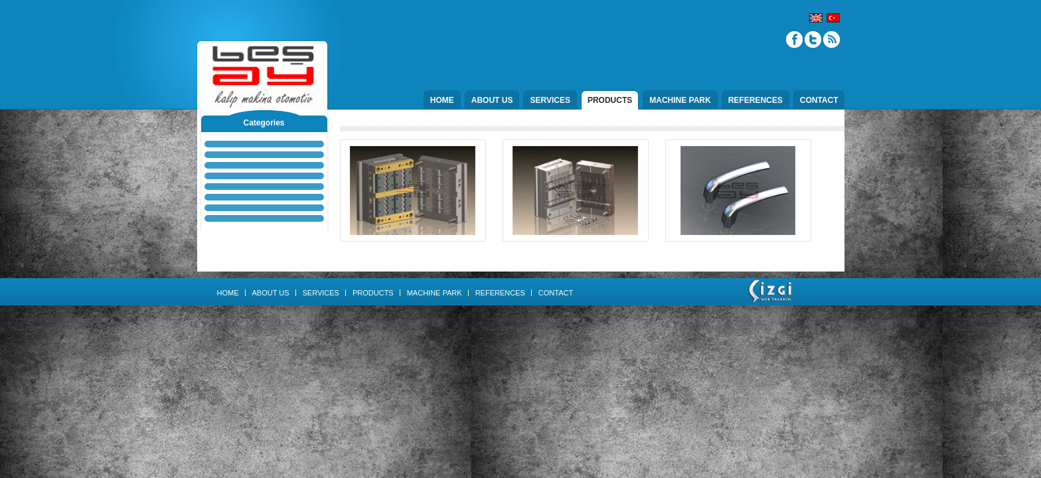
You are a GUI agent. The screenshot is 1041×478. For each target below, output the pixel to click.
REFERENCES (755, 100)
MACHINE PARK (679, 100)
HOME (442, 100)
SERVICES (550, 100)
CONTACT (819, 100)
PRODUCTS (610, 100)
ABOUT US (492, 100)
